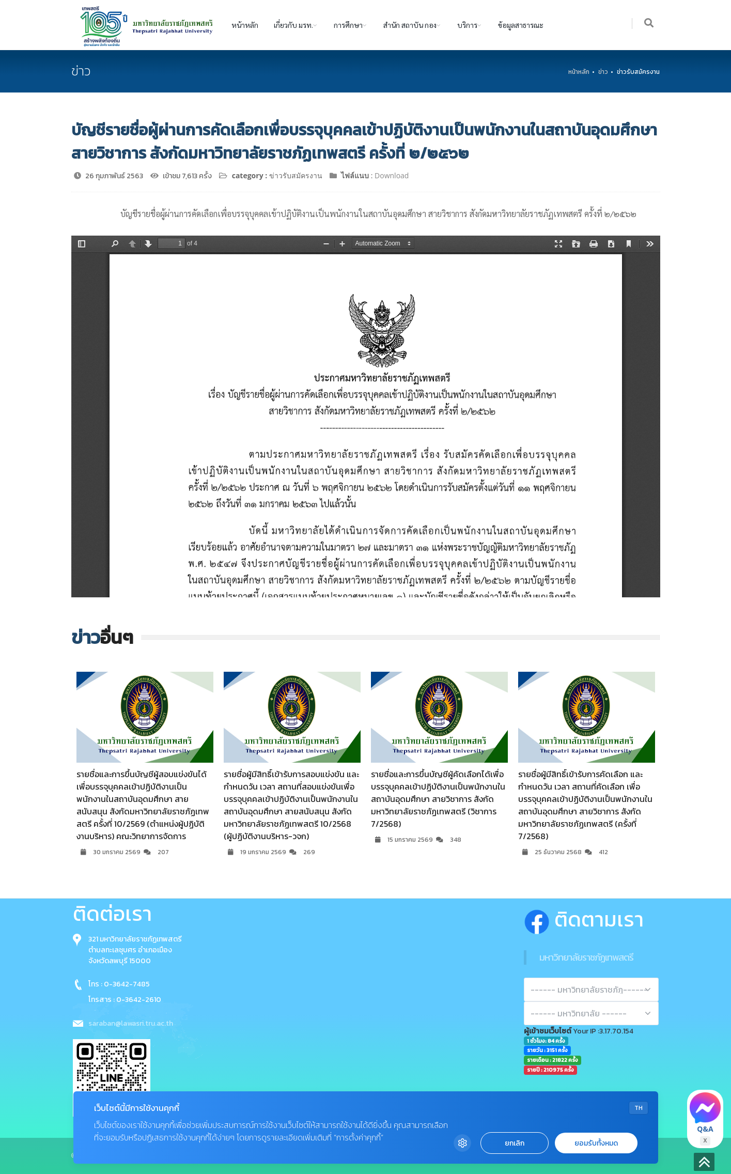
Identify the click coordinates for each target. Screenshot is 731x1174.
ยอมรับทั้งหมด (596, 1143)
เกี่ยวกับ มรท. (293, 24)
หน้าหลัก (244, 24)
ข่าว (603, 71)
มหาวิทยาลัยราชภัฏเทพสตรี (586, 957)
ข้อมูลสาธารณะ (520, 24)
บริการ (467, 24)
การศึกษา (348, 24)
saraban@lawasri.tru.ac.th (130, 1023)
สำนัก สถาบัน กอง (410, 24)
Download (392, 175)
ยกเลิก (514, 1143)
